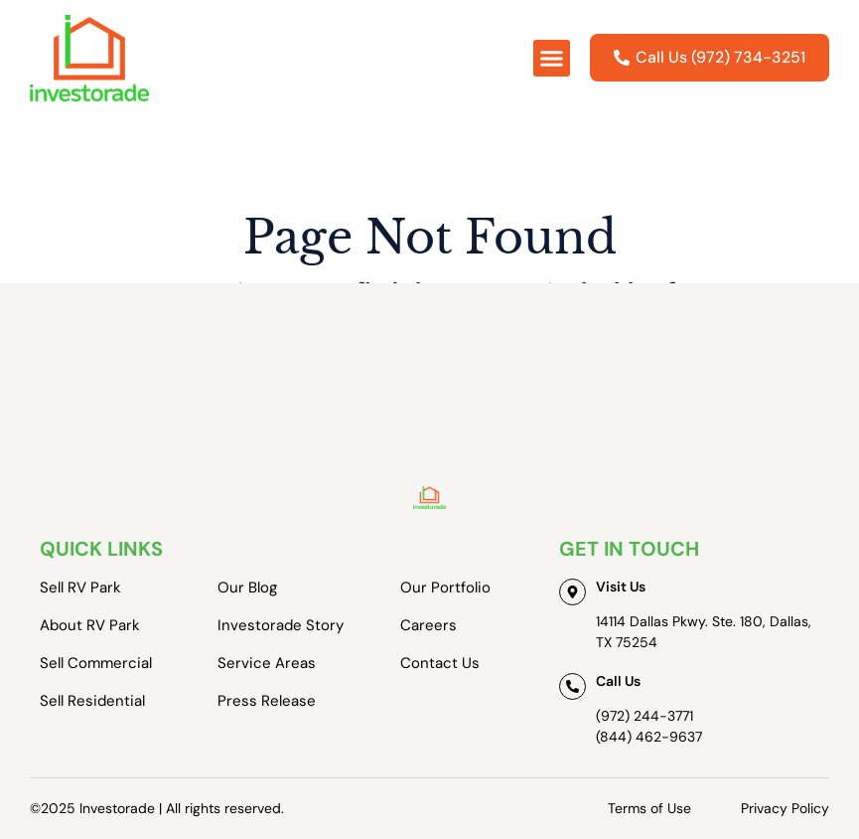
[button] (552, 59)
